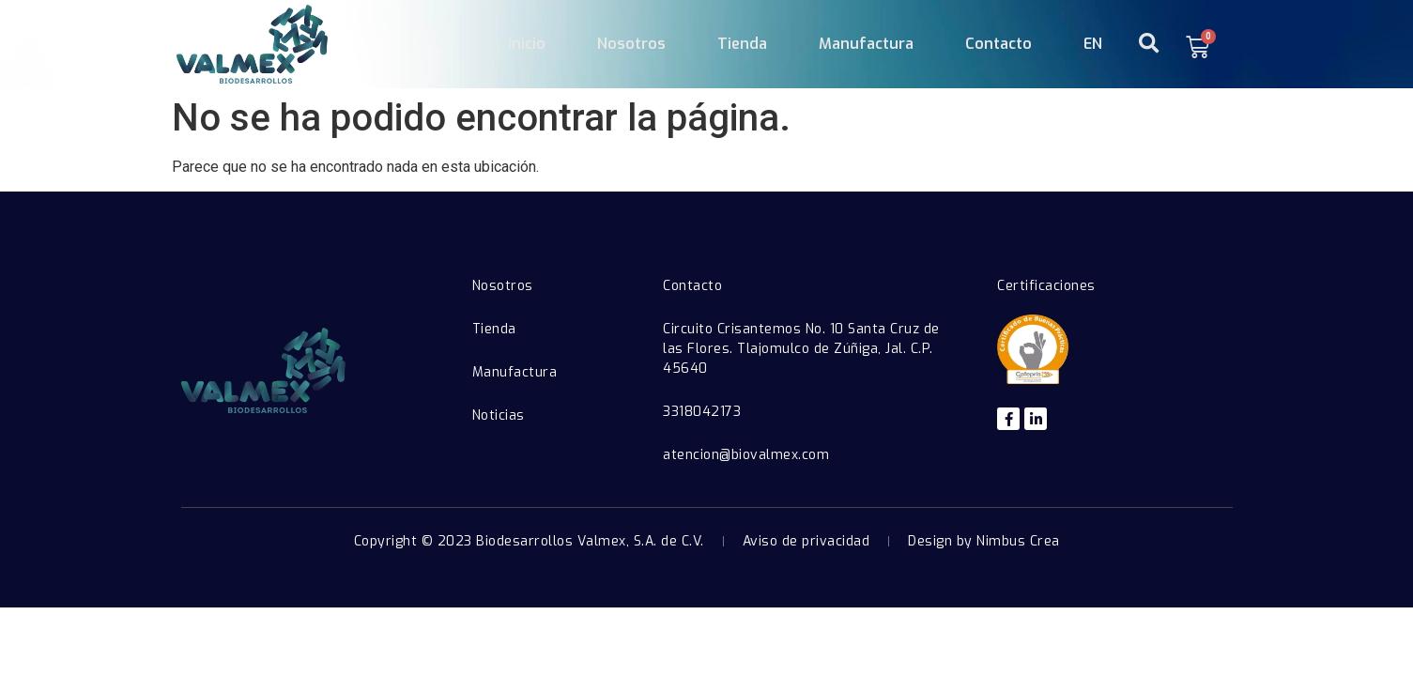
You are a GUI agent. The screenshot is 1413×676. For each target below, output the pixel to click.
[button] (1148, 43)
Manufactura (866, 44)
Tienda (742, 44)
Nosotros (631, 44)
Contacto (998, 44)
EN (1092, 44)
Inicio (526, 44)
